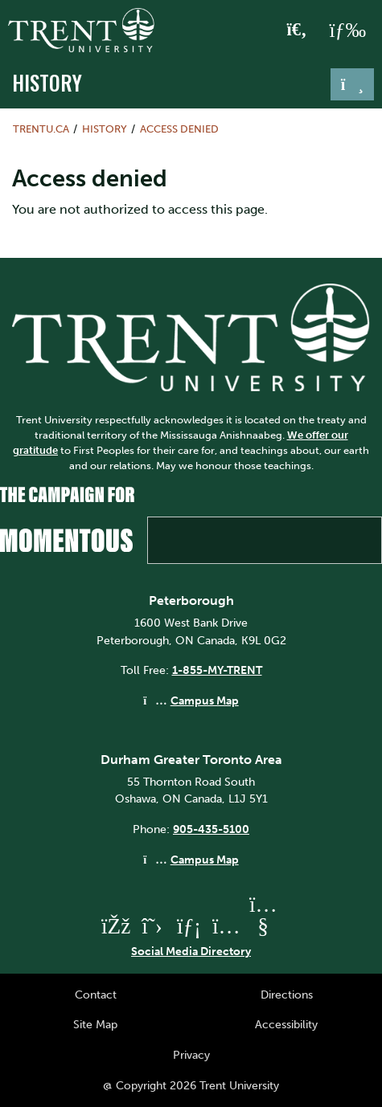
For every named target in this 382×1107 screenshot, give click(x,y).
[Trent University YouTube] (263, 926)
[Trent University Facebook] (115, 926)
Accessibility (286, 1024)
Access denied (179, 129)
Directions (287, 994)
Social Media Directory (191, 951)
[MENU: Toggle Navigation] (347, 30)
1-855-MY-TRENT (217, 670)
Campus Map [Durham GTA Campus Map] (204, 859)
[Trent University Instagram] (226, 926)
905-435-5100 (211, 829)
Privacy (191, 1055)
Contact (96, 994)
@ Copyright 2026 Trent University (191, 1085)
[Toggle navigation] (352, 84)
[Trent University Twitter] (152, 926)
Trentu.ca (41, 129)
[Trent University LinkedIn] (189, 926)
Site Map (95, 1024)
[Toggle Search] (297, 30)
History (47, 82)
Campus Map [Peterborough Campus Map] (204, 700)
